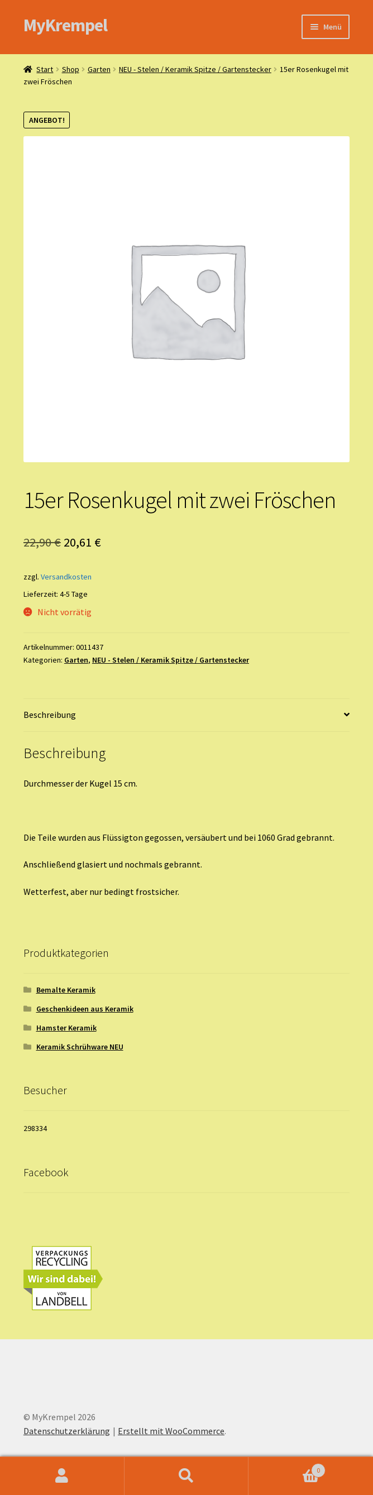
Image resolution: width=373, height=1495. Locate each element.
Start (44, 69)
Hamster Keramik (66, 1028)
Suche (187, 1476)
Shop (70, 69)
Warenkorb (286, 1468)
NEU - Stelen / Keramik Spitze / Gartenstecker (195, 69)
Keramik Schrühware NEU (79, 1047)
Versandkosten (66, 577)
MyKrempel (65, 25)
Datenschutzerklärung (66, 1430)
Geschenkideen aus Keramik (84, 1009)
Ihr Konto (62, 1476)
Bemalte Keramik (65, 990)
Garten (99, 69)
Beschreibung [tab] (49, 714)
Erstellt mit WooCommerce (171, 1430)
